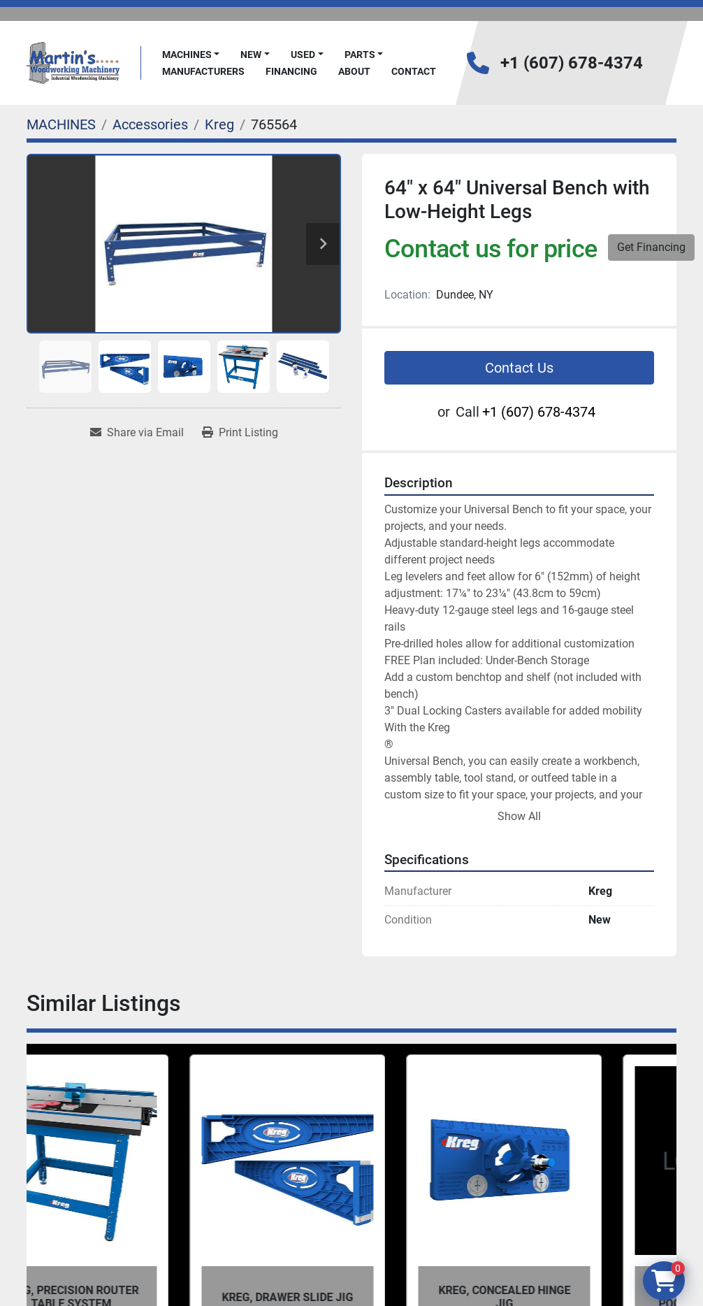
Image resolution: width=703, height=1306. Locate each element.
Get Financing (651, 247)
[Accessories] (150, 124)
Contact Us (519, 367)
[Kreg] (219, 124)
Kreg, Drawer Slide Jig (351, 1297)
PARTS (360, 54)
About (354, 71)
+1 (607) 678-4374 (571, 63)
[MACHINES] (61, 124)
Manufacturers (203, 71)
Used (303, 54)
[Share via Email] (137, 432)
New (250, 54)
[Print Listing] (240, 432)
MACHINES (187, 54)
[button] (191, 55)
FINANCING (291, 71)
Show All (519, 816)
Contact (413, 71)
